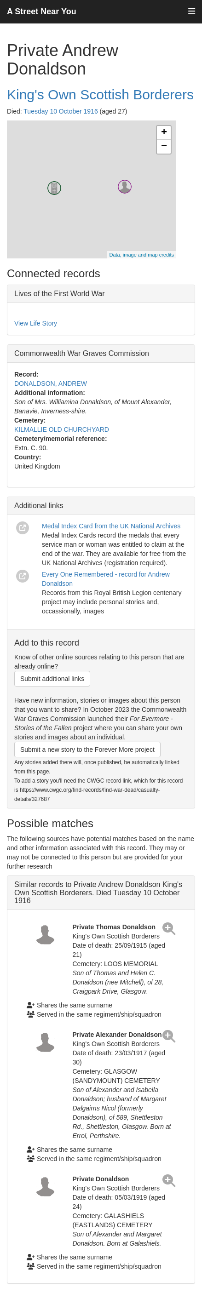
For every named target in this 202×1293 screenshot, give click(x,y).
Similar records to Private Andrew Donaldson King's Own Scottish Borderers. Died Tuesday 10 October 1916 (98, 892)
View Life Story (35, 323)
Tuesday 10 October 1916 (60, 111)
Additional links (38, 505)
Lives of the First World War (59, 294)
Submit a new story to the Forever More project (87, 749)
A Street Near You (41, 11)
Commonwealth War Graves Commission (81, 353)
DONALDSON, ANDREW (50, 383)
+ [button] (164, 133)
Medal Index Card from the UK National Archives (111, 526)
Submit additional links (52, 678)
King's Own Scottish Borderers (100, 94)
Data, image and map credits (141, 254)
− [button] (164, 147)
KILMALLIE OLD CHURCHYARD (61, 429)
